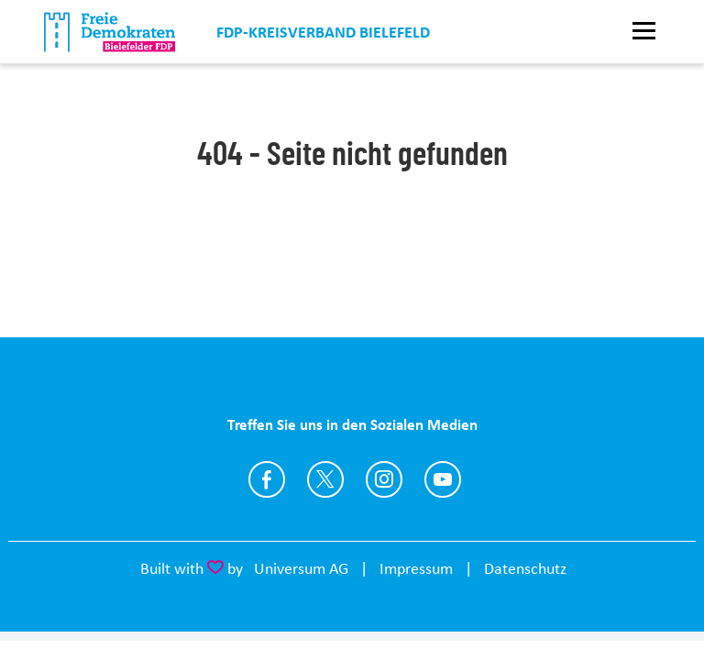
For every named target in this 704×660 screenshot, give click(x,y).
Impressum (416, 568)
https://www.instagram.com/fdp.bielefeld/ (384, 479)
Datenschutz (525, 568)
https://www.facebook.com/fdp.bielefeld (266, 479)
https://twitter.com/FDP (325, 479)
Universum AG (301, 568)
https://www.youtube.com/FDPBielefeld (442, 479)
